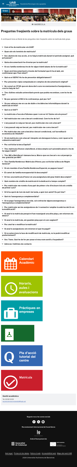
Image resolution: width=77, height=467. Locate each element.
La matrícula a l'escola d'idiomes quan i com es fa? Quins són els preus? (35, 114)
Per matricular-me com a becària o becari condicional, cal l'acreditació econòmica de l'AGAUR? (34, 133)
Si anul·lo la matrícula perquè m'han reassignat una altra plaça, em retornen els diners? (37, 215)
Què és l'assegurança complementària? (21, 196)
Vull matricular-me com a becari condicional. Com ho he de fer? (32, 118)
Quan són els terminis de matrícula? (20, 51)
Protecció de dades (21, 453)
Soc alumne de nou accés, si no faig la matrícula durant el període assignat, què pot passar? (38, 57)
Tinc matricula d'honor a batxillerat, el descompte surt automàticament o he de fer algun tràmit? (38, 150)
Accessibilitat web (49, 453)
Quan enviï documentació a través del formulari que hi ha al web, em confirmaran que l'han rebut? (33, 72)
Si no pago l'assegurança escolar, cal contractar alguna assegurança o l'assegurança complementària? (34, 202)
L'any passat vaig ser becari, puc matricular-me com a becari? (31, 127)
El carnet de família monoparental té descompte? (26, 172)
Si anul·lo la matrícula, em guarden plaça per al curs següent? (31, 220)
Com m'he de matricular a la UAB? (19, 47)
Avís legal (9, 453)
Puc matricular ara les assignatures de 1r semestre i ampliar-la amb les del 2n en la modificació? (38, 208)
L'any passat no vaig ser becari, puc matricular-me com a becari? (32, 123)
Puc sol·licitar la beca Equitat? (17, 144)
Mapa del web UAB (64, 453)
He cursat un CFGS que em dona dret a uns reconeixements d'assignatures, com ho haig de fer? (36, 87)
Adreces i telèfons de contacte (18, 244)
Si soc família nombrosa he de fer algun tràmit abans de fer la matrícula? (36, 67)
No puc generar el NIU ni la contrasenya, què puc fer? (27, 99)
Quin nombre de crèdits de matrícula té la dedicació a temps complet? (35, 181)
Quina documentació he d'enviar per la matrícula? (26, 62)
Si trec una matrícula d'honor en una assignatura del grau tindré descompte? (38, 177)
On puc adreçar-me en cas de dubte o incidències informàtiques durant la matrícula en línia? (35, 104)
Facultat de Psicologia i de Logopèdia (33, 4)
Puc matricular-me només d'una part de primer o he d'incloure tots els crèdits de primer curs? (37, 186)
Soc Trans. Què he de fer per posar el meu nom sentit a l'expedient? (34, 239)
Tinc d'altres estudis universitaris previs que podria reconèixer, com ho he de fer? (37, 93)
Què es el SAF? (11, 110)
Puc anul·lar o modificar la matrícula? (20, 224)
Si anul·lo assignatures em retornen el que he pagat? (27, 229)
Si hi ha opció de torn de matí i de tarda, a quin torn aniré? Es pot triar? (34, 192)
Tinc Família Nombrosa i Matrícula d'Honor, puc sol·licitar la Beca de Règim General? (36, 163)
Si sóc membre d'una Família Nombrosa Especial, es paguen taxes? (33, 168)
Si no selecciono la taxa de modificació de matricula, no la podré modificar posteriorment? (36, 234)
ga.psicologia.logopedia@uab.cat (14, 401)
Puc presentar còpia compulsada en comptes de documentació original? (36, 82)
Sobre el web (35, 453)
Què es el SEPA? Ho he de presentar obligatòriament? (28, 77)
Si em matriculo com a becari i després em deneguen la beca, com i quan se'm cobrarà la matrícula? (37, 139)
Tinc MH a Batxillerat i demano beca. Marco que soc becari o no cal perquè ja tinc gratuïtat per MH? (37, 156)
